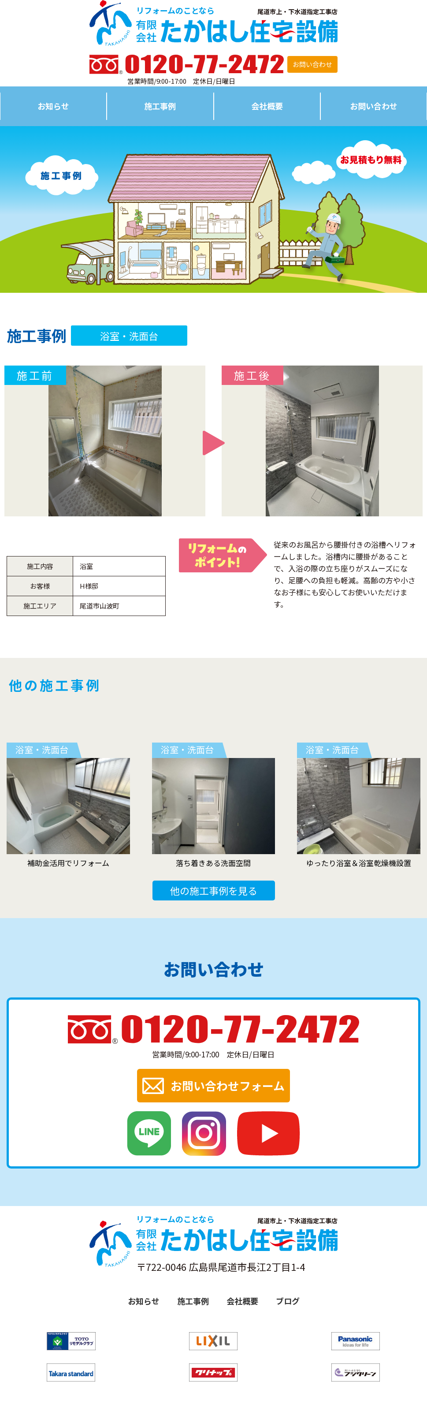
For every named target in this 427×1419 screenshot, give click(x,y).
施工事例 (160, 106)
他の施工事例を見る (213, 890)
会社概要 (267, 106)
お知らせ (53, 106)
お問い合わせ (312, 64)
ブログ (288, 1301)
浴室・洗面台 (129, 335)
